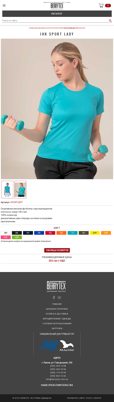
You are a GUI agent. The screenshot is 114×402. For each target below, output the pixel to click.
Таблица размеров (57, 250)
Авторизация (69, 28)
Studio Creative (93, 398)
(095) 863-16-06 (58, 376)
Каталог (57, 13)
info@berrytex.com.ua (57, 379)
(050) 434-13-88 (58, 366)
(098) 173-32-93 (58, 373)
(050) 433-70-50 (58, 369)
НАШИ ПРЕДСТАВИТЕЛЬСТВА (57, 385)
